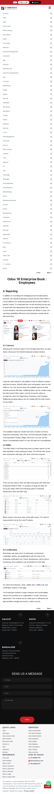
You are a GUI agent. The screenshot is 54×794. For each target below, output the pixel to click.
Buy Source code (8, 741)
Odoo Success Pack (9, 736)
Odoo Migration (33, 744)
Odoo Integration (33, 738)
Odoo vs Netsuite (8, 771)
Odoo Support (32, 741)
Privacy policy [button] (29, 791)
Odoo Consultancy (34, 747)
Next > (49, 272)
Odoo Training (32, 749)
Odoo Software (7, 760)
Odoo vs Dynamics (8, 766)
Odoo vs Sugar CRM (9, 777)
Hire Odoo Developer (34, 733)
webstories (6, 749)
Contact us (6, 744)
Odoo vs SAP (7, 763)
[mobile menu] (50, 8)
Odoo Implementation (34, 736)
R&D (4, 747)
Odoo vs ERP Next (8, 768)
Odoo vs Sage (7, 774)
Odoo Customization (34, 730)
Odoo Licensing (33, 752)
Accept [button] (47, 786)
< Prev (38, 272)
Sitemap (5, 752)
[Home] (9, 9)
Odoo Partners (7, 738)
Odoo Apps (6, 733)
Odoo (4, 730)
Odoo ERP (6, 758)
